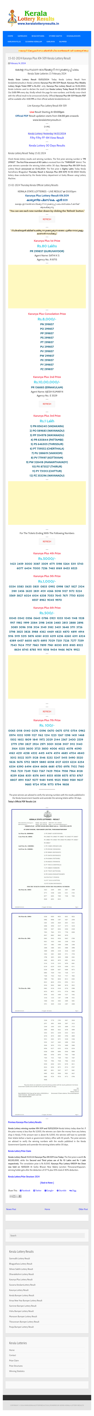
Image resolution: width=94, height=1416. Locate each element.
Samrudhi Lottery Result (19, 1258)
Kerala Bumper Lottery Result (21, 1295)
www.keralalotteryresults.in (36, 1405)
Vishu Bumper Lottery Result (21, 1311)
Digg (72, 1190)
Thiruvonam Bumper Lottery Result (24, 1321)
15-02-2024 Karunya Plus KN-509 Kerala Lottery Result (39, 58)
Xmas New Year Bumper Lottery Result (25, 1300)
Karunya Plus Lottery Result (21, 1279)
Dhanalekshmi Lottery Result (21, 1274)
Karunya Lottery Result (19, 1290)
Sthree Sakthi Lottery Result (21, 1269)
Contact (12, 1355)
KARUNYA (51, 41)
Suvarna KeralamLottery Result (22, 1285)
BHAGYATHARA (38, 36)
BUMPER (62, 41)
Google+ (49, 1190)
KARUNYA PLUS (14, 41)
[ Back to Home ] (47, 1182)
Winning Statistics (17, 1371)
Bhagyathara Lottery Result (20, 1264)
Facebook (25, 1190)
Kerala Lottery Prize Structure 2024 (24, 1176)
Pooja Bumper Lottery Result (21, 1327)
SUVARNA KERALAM (33, 41)
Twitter (37, 1190)
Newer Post (11, 1209)
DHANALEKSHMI (73, 36)
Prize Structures (16, 1366)
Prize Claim (14, 1360)
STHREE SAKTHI (55, 36)
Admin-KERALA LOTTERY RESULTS (72, 1405)
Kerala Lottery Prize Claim (19, 1150)
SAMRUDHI (22, 36)
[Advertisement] (47, 286)
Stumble (61, 1190)
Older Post (83, 1209)
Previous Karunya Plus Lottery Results (25, 1122)
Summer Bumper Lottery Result (22, 1306)
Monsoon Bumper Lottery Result (23, 1316)
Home (10, 36)
